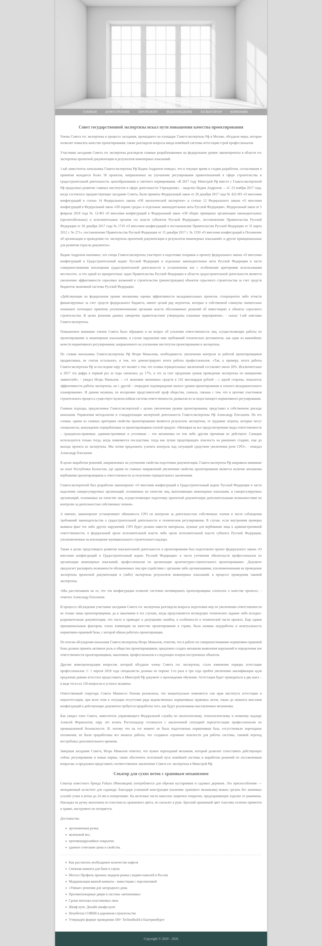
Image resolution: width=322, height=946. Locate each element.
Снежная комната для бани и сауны (94, 869)
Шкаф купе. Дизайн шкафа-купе (92, 907)
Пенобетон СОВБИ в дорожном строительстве (102, 913)
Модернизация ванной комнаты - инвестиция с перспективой (113, 881)
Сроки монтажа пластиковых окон (93, 900)
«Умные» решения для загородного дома (98, 888)
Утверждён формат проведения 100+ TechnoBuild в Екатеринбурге (116, 919)
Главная (90, 111)
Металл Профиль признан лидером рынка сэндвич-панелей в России (118, 875)
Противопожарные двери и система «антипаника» (105, 894)
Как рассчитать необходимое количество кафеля (103, 862)
